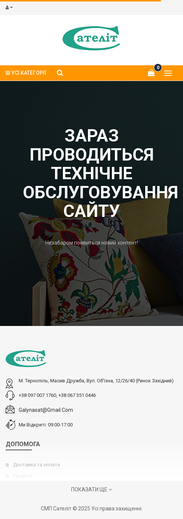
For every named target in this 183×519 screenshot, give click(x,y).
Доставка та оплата (36, 464)
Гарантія (23, 476)
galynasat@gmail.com (46, 410)
